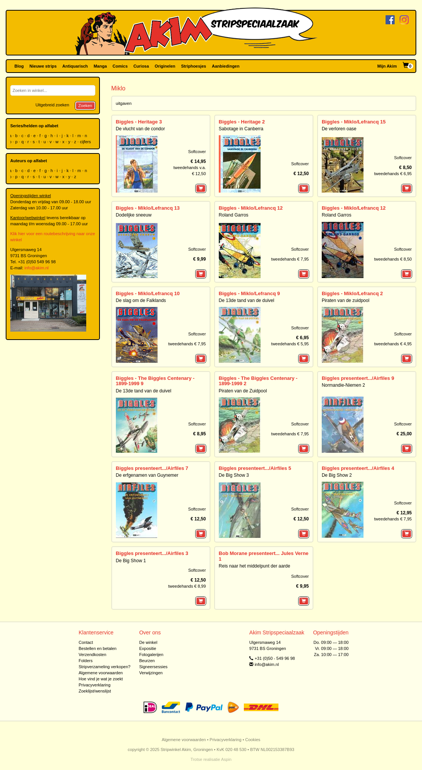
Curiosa (141, 66)
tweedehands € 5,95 (290, 344)
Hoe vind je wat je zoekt (101, 679)
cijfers (86, 141)
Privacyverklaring (95, 685)
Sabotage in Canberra (241, 128)
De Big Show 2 (337, 475)
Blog (19, 66)
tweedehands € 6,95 (393, 173)
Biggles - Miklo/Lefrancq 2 (352, 293)
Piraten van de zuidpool (345, 300)
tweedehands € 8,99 (187, 586)
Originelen (165, 66)
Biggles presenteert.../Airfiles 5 (255, 468)
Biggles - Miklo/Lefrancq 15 (354, 122)
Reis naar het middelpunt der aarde (254, 566)
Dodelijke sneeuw (134, 215)
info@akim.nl (36, 268)
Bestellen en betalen (98, 648)
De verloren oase (339, 128)
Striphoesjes (193, 66)
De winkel (148, 642)
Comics (120, 66)
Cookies (253, 739)
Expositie (147, 648)
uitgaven (124, 103)
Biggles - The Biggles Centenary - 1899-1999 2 (258, 380)
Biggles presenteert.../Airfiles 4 (358, 468)
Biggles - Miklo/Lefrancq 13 (148, 208)
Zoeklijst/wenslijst (95, 691)
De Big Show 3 (234, 475)
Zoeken (85, 105)
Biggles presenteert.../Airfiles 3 (152, 553)
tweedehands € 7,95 (290, 259)
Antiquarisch (75, 66)
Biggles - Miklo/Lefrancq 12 (251, 208)
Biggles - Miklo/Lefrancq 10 (148, 293)
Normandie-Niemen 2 (343, 385)
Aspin (226, 759)
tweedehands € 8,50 (393, 259)
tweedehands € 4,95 (393, 344)
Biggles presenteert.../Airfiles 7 (152, 468)
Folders (86, 660)
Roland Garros (233, 215)
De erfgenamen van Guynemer (147, 475)
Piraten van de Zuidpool (243, 391)
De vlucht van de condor (140, 128)
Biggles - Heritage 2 (242, 122)
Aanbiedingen (226, 66)
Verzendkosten (92, 654)
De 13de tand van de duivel (246, 300)
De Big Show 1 (131, 560)
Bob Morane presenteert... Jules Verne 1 (263, 555)
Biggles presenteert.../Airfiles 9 (358, 378)
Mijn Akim (387, 66)
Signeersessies (153, 666)
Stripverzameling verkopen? (104, 666)
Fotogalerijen (151, 654)
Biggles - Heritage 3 (139, 122)
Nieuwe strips (43, 66)
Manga (100, 66)
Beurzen (147, 660)
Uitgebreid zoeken (52, 105)
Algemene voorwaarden (101, 672)
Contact (86, 642)
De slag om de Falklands (141, 300)
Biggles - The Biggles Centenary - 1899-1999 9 (155, 380)
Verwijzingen (151, 672)
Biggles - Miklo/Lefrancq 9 (249, 293)
